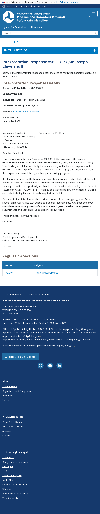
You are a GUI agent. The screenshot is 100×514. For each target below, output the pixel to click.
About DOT (8, 457)
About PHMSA (9, 386)
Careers (6, 435)
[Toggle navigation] (93, 14)
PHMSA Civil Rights (12, 421)
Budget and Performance (15, 462)
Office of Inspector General (16, 484)
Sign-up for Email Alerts (15, 27)
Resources (7, 395)
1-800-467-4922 (56, 323)
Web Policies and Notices (15, 493)
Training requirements (46, 272)
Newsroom (37, 27)
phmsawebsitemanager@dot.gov (56, 345)
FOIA (4, 471)
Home (6, 41)
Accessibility (8, 430)
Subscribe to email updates (21, 356)
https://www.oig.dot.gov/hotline (73, 339)
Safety (5, 400)
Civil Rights (7, 466)
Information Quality (12, 475)
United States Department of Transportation (26, 6)
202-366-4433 (10, 313)
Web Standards (10, 497)
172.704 (8, 272)
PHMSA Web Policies (13, 426)
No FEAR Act (8, 480)
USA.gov (6, 488)
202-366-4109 (47, 319)
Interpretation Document (26, 111)
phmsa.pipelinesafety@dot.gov (75, 329)
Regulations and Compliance (16, 391)
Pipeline (16, 41)
